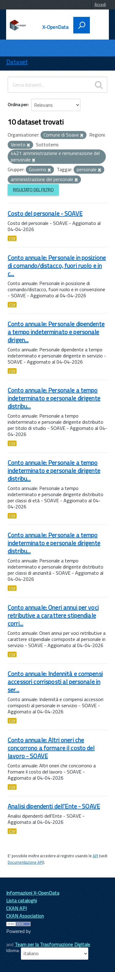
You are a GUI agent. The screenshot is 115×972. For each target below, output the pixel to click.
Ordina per (18, 104)
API (95, 856)
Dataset (17, 62)
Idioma (12, 950)
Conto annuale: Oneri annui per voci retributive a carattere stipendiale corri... (53, 615)
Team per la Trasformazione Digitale (52, 944)
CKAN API (16, 908)
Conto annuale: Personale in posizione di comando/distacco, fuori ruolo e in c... (57, 265)
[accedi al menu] (97, 24)
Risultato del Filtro (33, 190)
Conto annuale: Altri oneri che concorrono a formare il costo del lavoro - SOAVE (51, 748)
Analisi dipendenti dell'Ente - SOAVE (54, 806)
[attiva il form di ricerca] (81, 25)
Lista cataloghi (21, 900)
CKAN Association (25, 916)
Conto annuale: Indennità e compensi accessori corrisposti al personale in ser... (55, 681)
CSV (12, 238)
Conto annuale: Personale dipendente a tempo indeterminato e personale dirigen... (56, 332)
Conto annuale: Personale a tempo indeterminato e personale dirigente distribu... (54, 398)
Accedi (100, 5)
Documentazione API (25, 862)
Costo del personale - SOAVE (45, 213)
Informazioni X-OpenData (32, 893)
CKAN (16, 938)
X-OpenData (55, 27)
